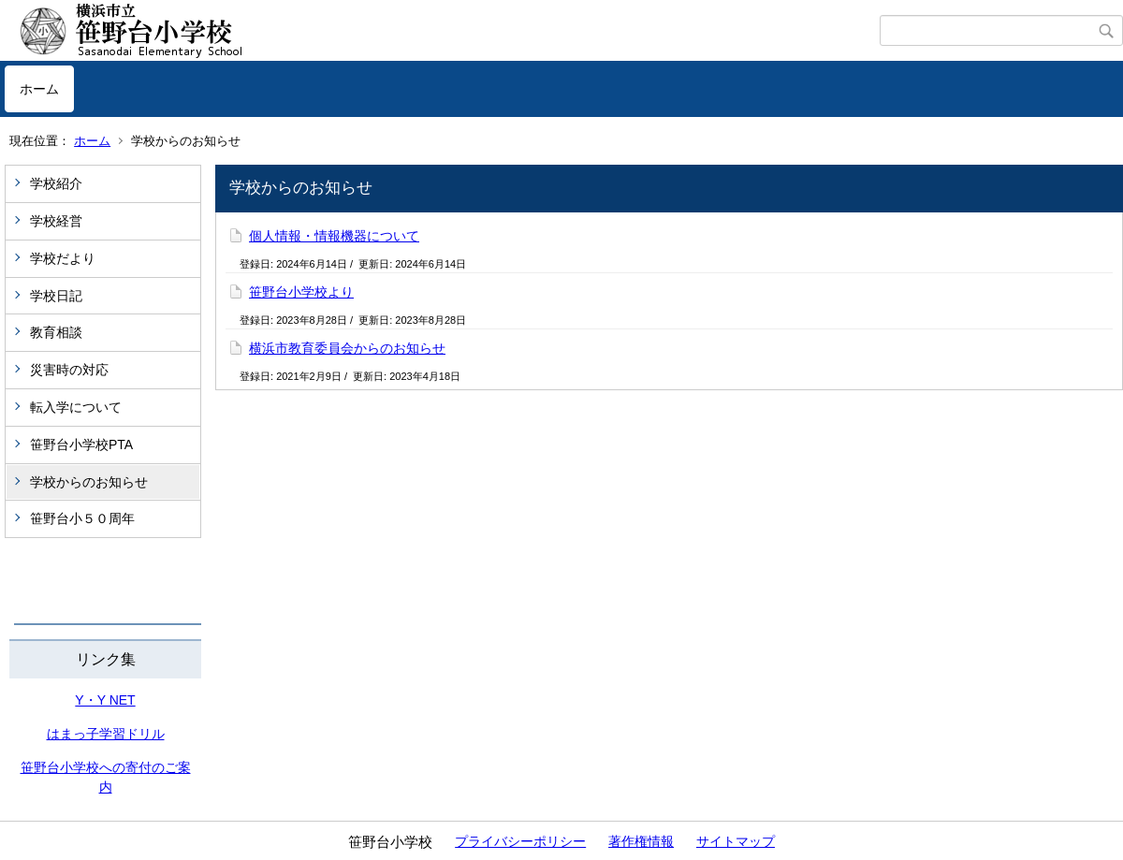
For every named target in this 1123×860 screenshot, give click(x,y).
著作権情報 (641, 841)
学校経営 (56, 220)
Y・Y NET (105, 699)
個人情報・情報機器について (334, 235)
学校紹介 (56, 183)
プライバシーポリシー (520, 841)
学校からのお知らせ (89, 481)
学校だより (62, 258)
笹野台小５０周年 (82, 518)
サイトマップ (735, 841)
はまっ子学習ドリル (106, 733)
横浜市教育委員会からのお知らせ (347, 348)
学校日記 (56, 295)
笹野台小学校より (301, 291)
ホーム (39, 88)
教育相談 (56, 332)
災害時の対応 (69, 369)
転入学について (76, 407)
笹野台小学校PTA (81, 444)
